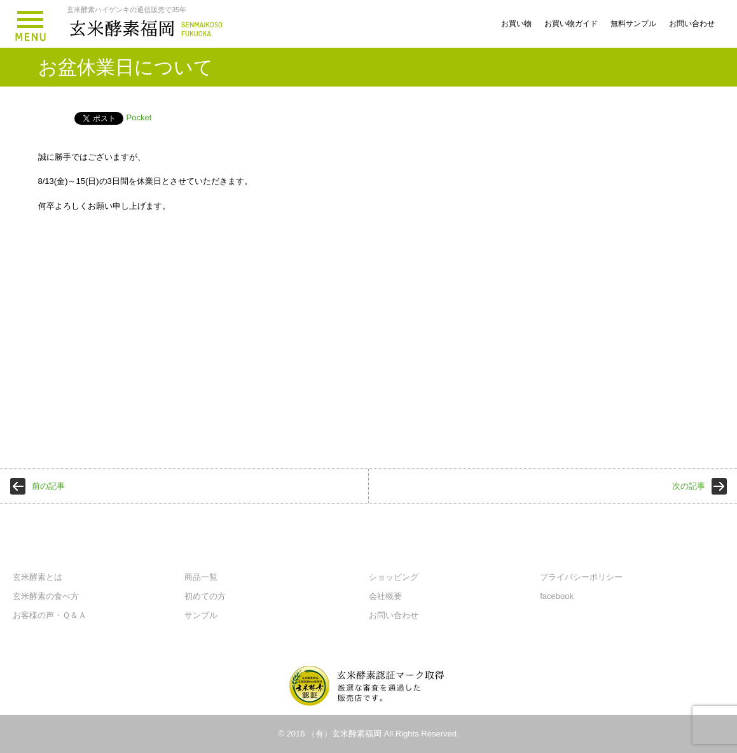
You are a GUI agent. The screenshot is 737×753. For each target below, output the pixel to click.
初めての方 (205, 596)
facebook (557, 596)
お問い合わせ (692, 23)
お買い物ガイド (571, 23)
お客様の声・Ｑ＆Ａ (49, 615)
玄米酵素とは (37, 577)
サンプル (200, 615)
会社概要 (385, 596)
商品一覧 (200, 577)
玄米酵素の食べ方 (46, 596)
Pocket (139, 117)
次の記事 (688, 486)
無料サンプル (633, 23)
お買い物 (516, 23)
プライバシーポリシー (581, 577)
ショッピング (393, 577)
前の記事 (48, 486)
